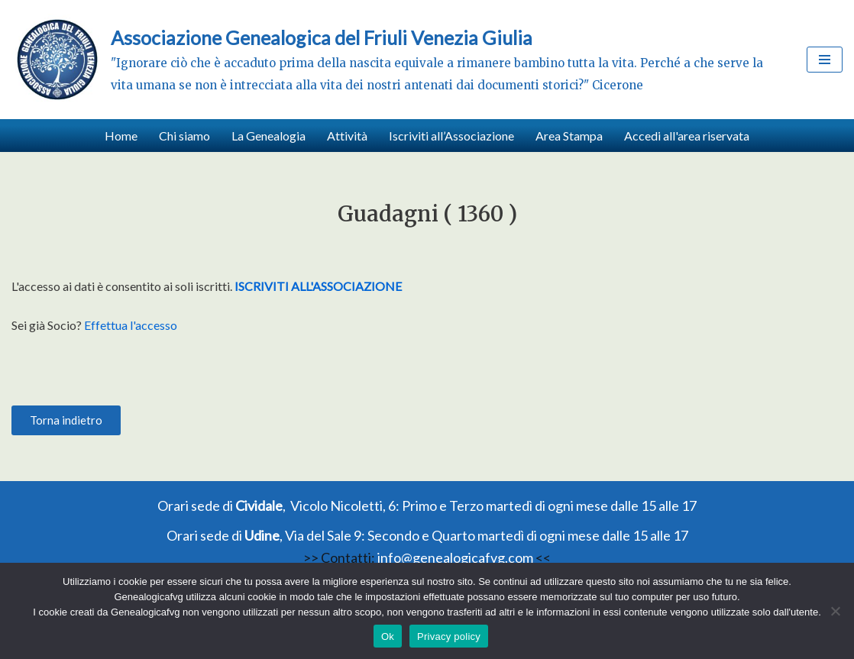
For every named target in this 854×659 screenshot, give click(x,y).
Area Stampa (569, 135)
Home (121, 135)
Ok (387, 636)
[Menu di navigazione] (825, 60)
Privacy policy (448, 636)
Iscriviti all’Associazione (451, 135)
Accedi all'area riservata (686, 135)
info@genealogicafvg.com (455, 557)
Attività (347, 135)
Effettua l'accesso (130, 325)
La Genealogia (268, 135)
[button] (66, 420)
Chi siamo (184, 135)
